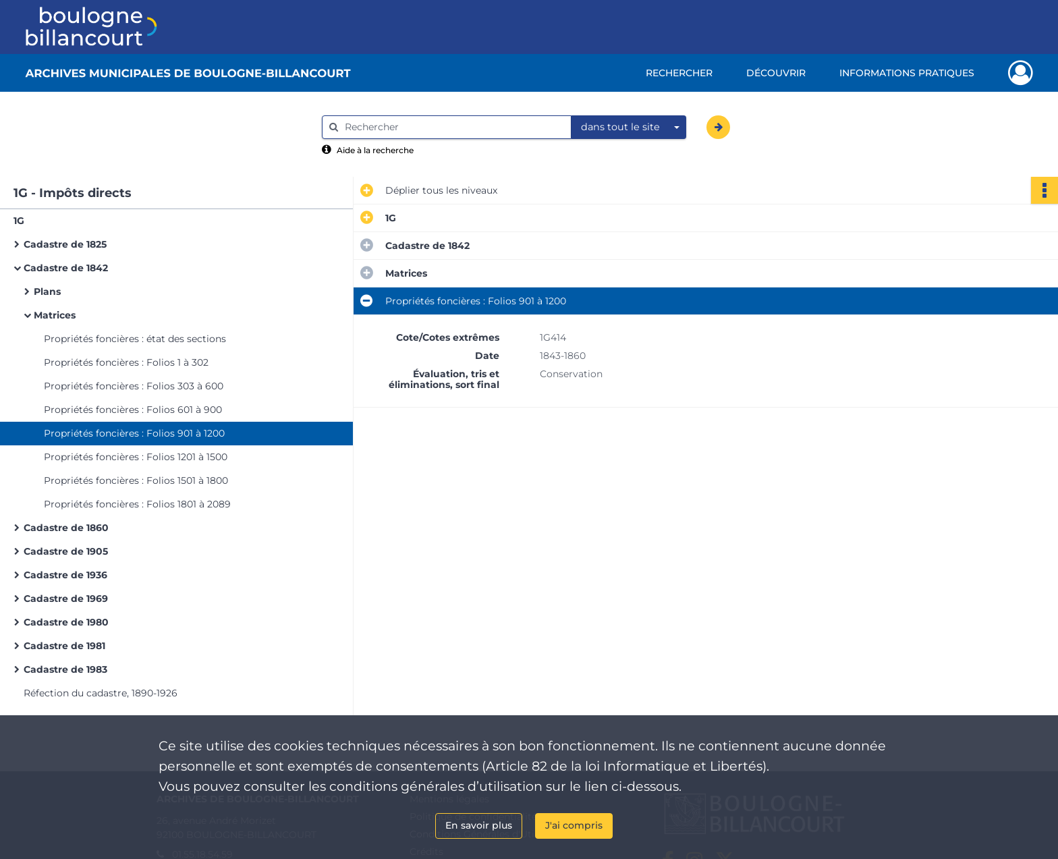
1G (18, 221)
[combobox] (629, 127)
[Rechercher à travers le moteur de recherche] (453, 127)
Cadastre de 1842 (66, 268)
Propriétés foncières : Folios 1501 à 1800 (136, 480)
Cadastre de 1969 (66, 598)
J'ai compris (574, 825)
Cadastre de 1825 (65, 244)
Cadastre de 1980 (66, 622)
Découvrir (776, 73)
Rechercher (679, 73)
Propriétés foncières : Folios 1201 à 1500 (135, 457)
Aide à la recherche (375, 150)
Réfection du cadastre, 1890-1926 (100, 693)
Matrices (55, 315)
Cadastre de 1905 (66, 551)
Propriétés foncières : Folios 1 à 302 (126, 362)
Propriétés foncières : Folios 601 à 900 (133, 410)
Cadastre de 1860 (66, 528)
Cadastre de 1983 (65, 669)
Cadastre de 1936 (65, 575)
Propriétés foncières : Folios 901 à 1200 (134, 433)
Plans (47, 291)
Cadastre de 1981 (64, 646)
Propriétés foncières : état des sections (135, 339)
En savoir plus (478, 825)
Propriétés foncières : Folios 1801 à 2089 (137, 504)
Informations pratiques (906, 73)
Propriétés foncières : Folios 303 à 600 (133, 386)
